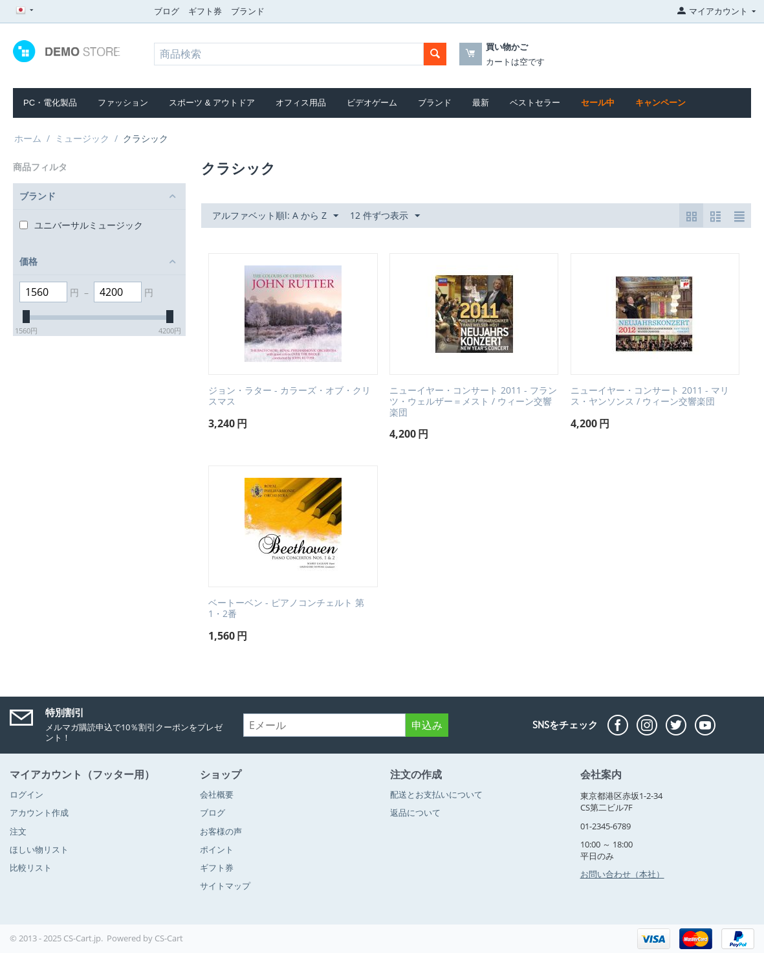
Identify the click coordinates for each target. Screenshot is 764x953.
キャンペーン (660, 102)
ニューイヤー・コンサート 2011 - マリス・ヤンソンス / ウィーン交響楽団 (650, 396)
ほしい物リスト (39, 849)
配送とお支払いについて (436, 794)
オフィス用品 (301, 102)
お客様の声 (221, 831)
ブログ (166, 11)
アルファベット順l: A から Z (275, 216)
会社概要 (217, 794)
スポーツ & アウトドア (212, 102)
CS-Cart (169, 938)
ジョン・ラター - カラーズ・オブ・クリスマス (289, 396)
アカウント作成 (39, 812)
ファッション (123, 102)
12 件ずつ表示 (385, 216)
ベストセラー (535, 102)
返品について (415, 812)
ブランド (248, 11)
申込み (426, 725)
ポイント (217, 849)
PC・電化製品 (50, 102)
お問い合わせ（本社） (622, 874)
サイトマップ (225, 885)
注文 (18, 831)
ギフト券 (205, 11)
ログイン (26, 794)
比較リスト (31, 867)
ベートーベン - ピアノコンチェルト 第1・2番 (286, 609)
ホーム (27, 138)
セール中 (598, 102)
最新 (480, 102)
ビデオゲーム (372, 102)
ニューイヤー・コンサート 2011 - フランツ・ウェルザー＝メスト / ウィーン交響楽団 (473, 401)
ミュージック (82, 138)
